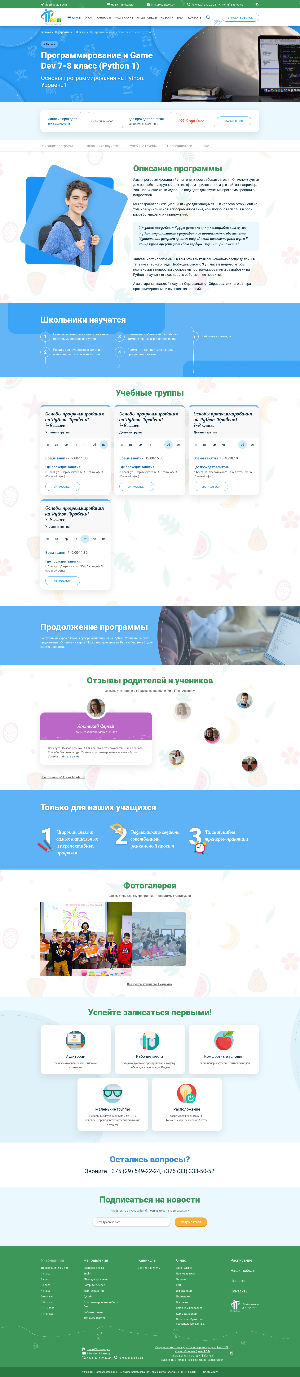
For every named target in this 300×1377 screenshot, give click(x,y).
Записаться (234, 121)
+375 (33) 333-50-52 (188, 1171)
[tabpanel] (96, 735)
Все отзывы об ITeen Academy (63, 777)
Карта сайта (210, 1372)
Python (145, 233)
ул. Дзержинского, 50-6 (143, 123)
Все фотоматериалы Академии (149, 984)
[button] (207, 145)
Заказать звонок (240, 17)
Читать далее (70, 756)
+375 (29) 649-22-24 (134, 1171)
